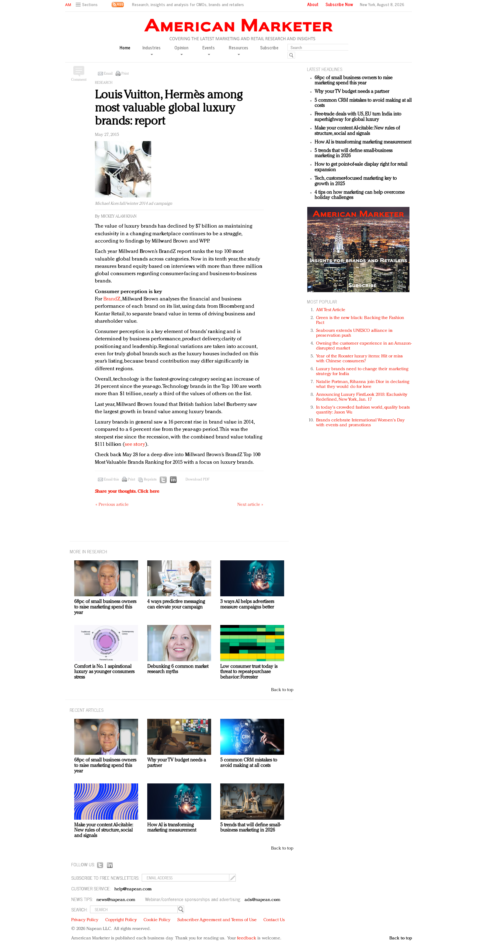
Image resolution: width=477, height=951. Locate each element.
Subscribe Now (339, 4)
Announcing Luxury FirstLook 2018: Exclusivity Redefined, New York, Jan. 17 (361, 397)
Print (125, 74)
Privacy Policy (84, 920)
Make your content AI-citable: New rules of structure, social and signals (357, 131)
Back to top (282, 690)
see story (135, 444)
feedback (246, 938)
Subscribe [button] (269, 47)
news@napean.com (115, 900)
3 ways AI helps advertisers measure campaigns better (247, 604)
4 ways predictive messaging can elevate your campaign (176, 604)
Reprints (150, 479)
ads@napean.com (262, 900)
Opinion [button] (181, 49)
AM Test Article (331, 310)
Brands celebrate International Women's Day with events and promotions (360, 423)
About (313, 4)
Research (104, 83)
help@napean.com (133, 889)
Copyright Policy (121, 920)
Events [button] (208, 49)
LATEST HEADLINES (324, 69)
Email (108, 74)
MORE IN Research (88, 551)
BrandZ (111, 299)
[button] (87, 4)
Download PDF (197, 479)
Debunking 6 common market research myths (177, 669)
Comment (78, 80)
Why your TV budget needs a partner (352, 91)
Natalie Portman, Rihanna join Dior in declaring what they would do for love (362, 384)
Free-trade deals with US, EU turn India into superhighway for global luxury (358, 117)
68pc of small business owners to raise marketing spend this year (353, 81)
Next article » (250, 504)
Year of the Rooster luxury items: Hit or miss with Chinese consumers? (359, 359)
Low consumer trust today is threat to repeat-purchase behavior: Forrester (248, 672)
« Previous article (112, 504)
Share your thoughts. (127, 491)
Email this (111, 479)
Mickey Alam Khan (119, 216)
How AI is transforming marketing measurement (363, 142)
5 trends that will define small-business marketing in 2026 (250, 828)
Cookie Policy (157, 920)
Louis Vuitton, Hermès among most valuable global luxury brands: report (168, 108)
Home (125, 47)
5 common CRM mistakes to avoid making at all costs (248, 763)
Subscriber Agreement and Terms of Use (217, 920)
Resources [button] (238, 49)
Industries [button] (151, 49)
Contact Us (274, 920)
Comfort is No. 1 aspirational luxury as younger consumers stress (104, 672)
